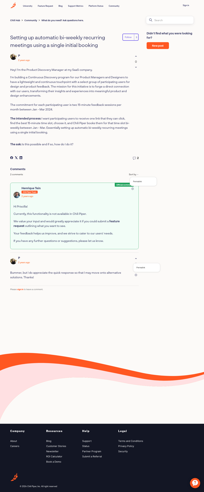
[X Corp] (16, 157)
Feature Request (45, 5)
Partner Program (91, 451)
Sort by (134, 174)
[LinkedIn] (20, 157)
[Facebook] (11, 157)
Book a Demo (53, 461)
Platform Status (96, 5)
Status (85, 446)
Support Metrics (75, 5)
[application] (195, 483)
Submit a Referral (92, 456)
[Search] (170, 20)
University (27, 5)
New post (158, 45)
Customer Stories (56, 446)
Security (123, 451)
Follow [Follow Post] (128, 37)
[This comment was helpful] (136, 258)
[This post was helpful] (136, 56)
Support (86, 441)
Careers (14, 446)
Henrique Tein (31, 188)
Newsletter (52, 451)
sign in (20, 289)
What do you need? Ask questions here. (62, 20)
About (13, 441)
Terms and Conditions (130, 441)
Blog (60, 5)
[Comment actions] (132, 189)
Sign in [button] (186, 5)
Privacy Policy (126, 446)
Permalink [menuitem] (137, 181)
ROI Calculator (54, 456)
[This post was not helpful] (136, 67)
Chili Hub (15, 20)
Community (114, 5)
